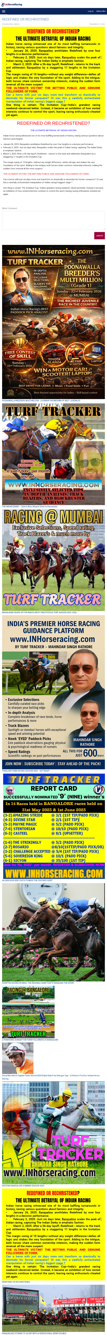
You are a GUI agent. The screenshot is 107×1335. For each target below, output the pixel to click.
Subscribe (101, 11)
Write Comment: (9, 208)
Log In (91, 11)
